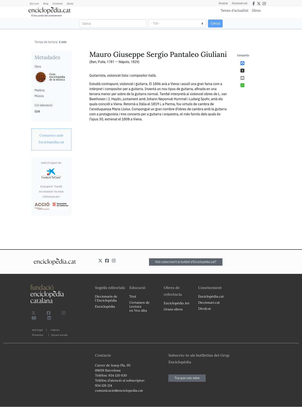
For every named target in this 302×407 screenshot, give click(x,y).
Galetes (55, 329)
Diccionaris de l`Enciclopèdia (106, 298)
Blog (45, 3)
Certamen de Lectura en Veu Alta (139, 306)
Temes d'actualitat (234, 10)
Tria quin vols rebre (187, 378)
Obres (256, 10)
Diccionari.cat (239, 3)
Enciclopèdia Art (177, 303)
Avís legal (37, 329)
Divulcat (223, 3)
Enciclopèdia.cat (211, 296)
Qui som (34, 3)
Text (132, 296)
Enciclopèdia (105, 306)
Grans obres (173, 309)
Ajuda (70, 3)
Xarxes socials (59, 334)
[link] (51, 138)
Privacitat (37, 334)
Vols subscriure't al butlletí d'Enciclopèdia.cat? (185, 262)
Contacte (57, 3)
